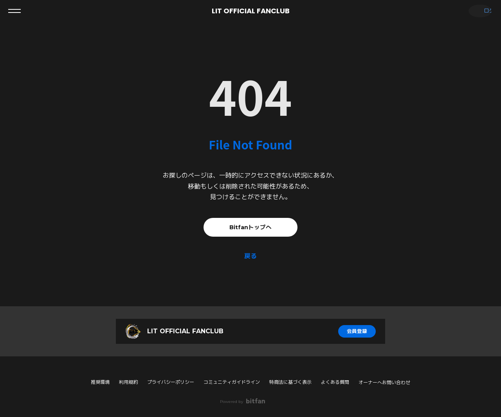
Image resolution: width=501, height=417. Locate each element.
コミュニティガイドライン (232, 382)
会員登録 (357, 331)
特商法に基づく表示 (290, 382)
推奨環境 (100, 382)
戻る (250, 256)
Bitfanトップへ (250, 227)
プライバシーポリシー (170, 382)
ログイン (477, 10)
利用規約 (128, 382)
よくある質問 (335, 382)
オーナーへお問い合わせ (384, 382)
